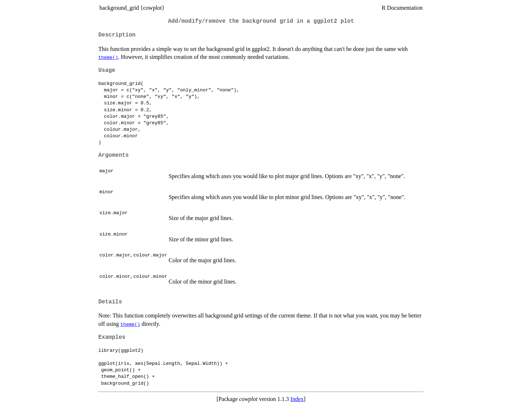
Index (296, 399)
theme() (108, 57)
